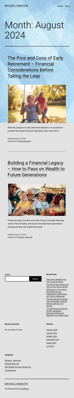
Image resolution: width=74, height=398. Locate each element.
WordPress (24, 389)
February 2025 (51, 330)
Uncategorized (10, 370)
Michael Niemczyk (24, 141)
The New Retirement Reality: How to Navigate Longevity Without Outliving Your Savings (57, 302)
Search (7, 275)
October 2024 (51, 336)
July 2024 (50, 346)
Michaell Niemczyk (16, 5)
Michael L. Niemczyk (25, 237)
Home (60, 6)
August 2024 (51, 343)
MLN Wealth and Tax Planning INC (18, 367)
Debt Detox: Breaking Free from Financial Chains (56, 281)
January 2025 (51, 333)
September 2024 (52, 340)
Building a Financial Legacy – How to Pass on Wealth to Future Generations (36, 169)
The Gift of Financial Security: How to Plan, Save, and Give (57, 286)
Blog (67, 6)
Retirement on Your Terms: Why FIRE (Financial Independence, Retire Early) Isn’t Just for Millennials (56, 293)
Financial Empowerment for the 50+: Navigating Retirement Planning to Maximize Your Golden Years (57, 312)
